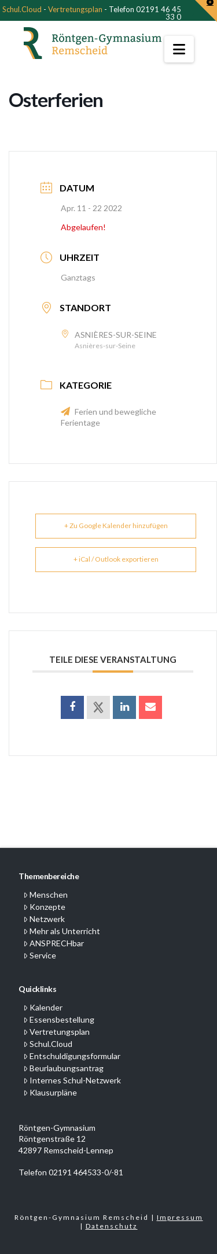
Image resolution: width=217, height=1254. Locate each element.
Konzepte (44, 907)
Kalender (42, 1007)
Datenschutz (112, 1226)
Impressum (180, 1217)
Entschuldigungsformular (71, 1056)
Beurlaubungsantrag (63, 1068)
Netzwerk (44, 919)
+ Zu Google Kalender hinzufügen (116, 525)
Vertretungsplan (75, 9)
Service (39, 955)
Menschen (45, 894)
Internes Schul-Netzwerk (72, 1080)
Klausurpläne (50, 1092)
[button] (179, 49)
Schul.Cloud (22, 9)
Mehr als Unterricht (61, 931)
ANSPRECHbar (53, 943)
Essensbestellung (58, 1019)
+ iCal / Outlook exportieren (116, 559)
